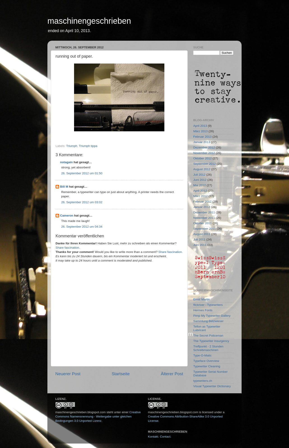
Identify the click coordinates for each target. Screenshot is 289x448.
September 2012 (204, 163)
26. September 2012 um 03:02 (81, 202)
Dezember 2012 (204, 147)
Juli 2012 (199, 174)
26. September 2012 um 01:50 (81, 173)
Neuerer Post (67, 373)
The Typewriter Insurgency (211, 341)
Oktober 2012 (202, 158)
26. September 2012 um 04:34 (81, 226)
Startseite (121, 373)
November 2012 (204, 153)
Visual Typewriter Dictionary (212, 386)
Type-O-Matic (202, 355)
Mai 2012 (199, 185)
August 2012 (201, 169)
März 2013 (200, 131)
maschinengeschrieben (89, 21)
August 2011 (201, 234)
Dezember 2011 (204, 212)
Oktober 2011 (202, 223)
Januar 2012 (201, 207)
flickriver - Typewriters (208, 305)
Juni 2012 (200, 180)
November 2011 (204, 217)
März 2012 (200, 196)
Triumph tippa (88, 146)
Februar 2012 (202, 201)
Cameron (66, 215)
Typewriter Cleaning (206, 366)
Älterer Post (172, 373)
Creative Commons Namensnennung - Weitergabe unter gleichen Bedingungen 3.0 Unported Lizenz (98, 416)
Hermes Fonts (202, 310)
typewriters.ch (202, 380)
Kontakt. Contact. (159, 436)
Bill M (64, 186)
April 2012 (200, 190)
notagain (66, 162)
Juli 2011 (199, 239)
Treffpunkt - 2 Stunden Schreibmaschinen (208, 348)
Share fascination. (68, 247)
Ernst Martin (201, 299)
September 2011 (204, 228)
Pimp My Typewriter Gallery (212, 315)
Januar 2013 (201, 142)
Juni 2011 (200, 245)
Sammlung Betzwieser (208, 321)
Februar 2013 (202, 136)
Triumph (71, 146)
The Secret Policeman (208, 335)
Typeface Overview (206, 361)
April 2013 (200, 125)
